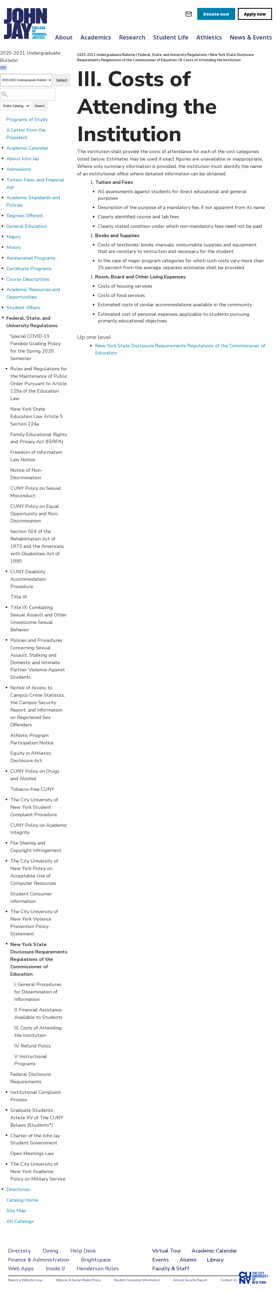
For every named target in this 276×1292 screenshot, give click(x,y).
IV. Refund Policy (32, 1046)
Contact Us (228, 1280)
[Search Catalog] (27, 94)
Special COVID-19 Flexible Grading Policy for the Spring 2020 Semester (35, 347)
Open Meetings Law (32, 1153)
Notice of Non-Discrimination (26, 474)
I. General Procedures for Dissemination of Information (37, 991)
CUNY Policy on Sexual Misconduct (35, 492)
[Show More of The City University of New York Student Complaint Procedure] (6, 799)
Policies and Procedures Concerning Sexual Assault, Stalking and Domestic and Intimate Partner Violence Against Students (37, 658)
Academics (96, 37)
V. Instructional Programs (30, 1060)
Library (215, 1259)
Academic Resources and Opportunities (33, 293)
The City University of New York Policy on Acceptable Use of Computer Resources (34, 872)
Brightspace (96, 1259)
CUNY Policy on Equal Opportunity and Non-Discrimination (34, 513)
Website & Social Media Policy (78, 1280)
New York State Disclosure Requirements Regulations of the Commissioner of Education (38, 959)
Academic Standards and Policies (33, 201)
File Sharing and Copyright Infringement (36, 847)
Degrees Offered (24, 215)
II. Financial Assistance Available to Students (38, 1013)
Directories (18, 1189)
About (64, 37)
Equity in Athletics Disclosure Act (30, 757)
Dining (50, 1250)
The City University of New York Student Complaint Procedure (34, 807)
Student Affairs (23, 307)
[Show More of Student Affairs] (2, 307)
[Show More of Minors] (2, 247)
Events (160, 1259)
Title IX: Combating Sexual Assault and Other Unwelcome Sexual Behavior (38, 618)
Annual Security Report (190, 1280)
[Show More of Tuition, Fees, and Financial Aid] (2, 179)
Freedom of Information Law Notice (36, 456)
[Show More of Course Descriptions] (2, 279)
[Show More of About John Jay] (2, 158)
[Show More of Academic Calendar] (2, 147)
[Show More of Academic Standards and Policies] (2, 197)
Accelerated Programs (30, 258)
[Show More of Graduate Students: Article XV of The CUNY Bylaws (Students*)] (6, 1110)
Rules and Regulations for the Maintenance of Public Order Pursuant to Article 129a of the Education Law (38, 384)
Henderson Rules (98, 1268)
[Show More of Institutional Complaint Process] (6, 1092)
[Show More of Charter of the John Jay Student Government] (6, 1135)
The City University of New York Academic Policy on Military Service (37, 1171)
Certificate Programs (28, 268)
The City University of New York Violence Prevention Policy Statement (34, 922)
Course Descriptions (28, 279)
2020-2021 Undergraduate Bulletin (106, 54)
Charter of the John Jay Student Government (35, 1139)
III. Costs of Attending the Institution (38, 1031)
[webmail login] (189, 14)
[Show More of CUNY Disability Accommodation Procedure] (6, 571)
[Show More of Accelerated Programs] (2, 257)
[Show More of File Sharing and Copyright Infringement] (6, 842)
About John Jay (22, 159)
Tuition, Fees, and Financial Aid (35, 183)
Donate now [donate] (216, 14)
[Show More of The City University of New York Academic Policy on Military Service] (6, 1163)
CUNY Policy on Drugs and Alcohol (34, 775)
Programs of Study (27, 119)
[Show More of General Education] (2, 226)
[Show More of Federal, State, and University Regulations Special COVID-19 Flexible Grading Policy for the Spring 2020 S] (2, 318)
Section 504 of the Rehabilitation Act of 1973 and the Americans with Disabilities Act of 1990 (37, 546)
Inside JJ (55, 1268)
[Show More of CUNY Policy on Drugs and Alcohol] (6, 771)
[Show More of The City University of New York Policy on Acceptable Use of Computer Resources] (6, 860)
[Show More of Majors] (2, 236)
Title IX (18, 597)
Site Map (16, 1210)
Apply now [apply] (255, 14)
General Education (26, 226)
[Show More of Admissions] (2, 169)
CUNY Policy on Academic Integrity (38, 829)
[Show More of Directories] (2, 1189)
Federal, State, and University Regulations (32, 322)
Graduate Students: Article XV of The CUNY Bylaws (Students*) (36, 1117)
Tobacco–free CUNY (32, 789)
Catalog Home (22, 1200)
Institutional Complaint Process (35, 1096)
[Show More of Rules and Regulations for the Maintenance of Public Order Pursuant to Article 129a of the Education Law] (6, 368)
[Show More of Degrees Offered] (2, 215)
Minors (13, 247)
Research (132, 37)
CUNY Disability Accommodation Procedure (28, 579)
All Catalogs (20, 1221)
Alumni (187, 1259)
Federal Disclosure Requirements (30, 1078)
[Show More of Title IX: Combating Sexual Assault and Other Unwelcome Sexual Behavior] (6, 607)
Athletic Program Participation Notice (32, 739)
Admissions (18, 169)
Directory (19, 1250)
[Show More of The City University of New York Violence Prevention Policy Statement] (6, 911)
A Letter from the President (26, 134)
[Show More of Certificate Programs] (2, 268)
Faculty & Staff (170, 1268)
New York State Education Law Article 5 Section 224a (36, 416)
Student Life (171, 37)
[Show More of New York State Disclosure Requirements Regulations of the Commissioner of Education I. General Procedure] (6, 944)
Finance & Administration (38, 1259)
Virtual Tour (166, 1250)
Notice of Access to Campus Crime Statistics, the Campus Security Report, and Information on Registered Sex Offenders (37, 706)
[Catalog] (26, 80)
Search (40, 106)
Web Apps (21, 1268)
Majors (13, 237)
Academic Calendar (27, 148)
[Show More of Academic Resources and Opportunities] (2, 289)
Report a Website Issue (25, 1280)
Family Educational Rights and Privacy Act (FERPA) (38, 438)
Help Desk (83, 1250)
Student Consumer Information (31, 897)
